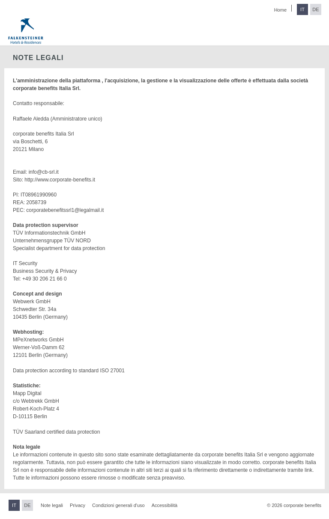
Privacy (77, 505)
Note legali (52, 505)
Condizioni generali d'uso (118, 505)
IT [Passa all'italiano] (302, 9)
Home (280, 9)
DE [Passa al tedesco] (315, 9)
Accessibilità (165, 505)
